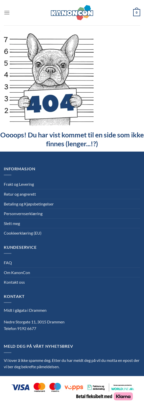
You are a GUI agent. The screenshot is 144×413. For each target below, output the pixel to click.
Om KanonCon (17, 272)
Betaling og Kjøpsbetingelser (29, 203)
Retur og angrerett (20, 194)
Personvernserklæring (23, 213)
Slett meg (12, 223)
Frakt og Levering (19, 184)
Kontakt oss (14, 282)
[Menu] (7, 12)
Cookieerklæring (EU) (23, 233)
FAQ (8, 262)
